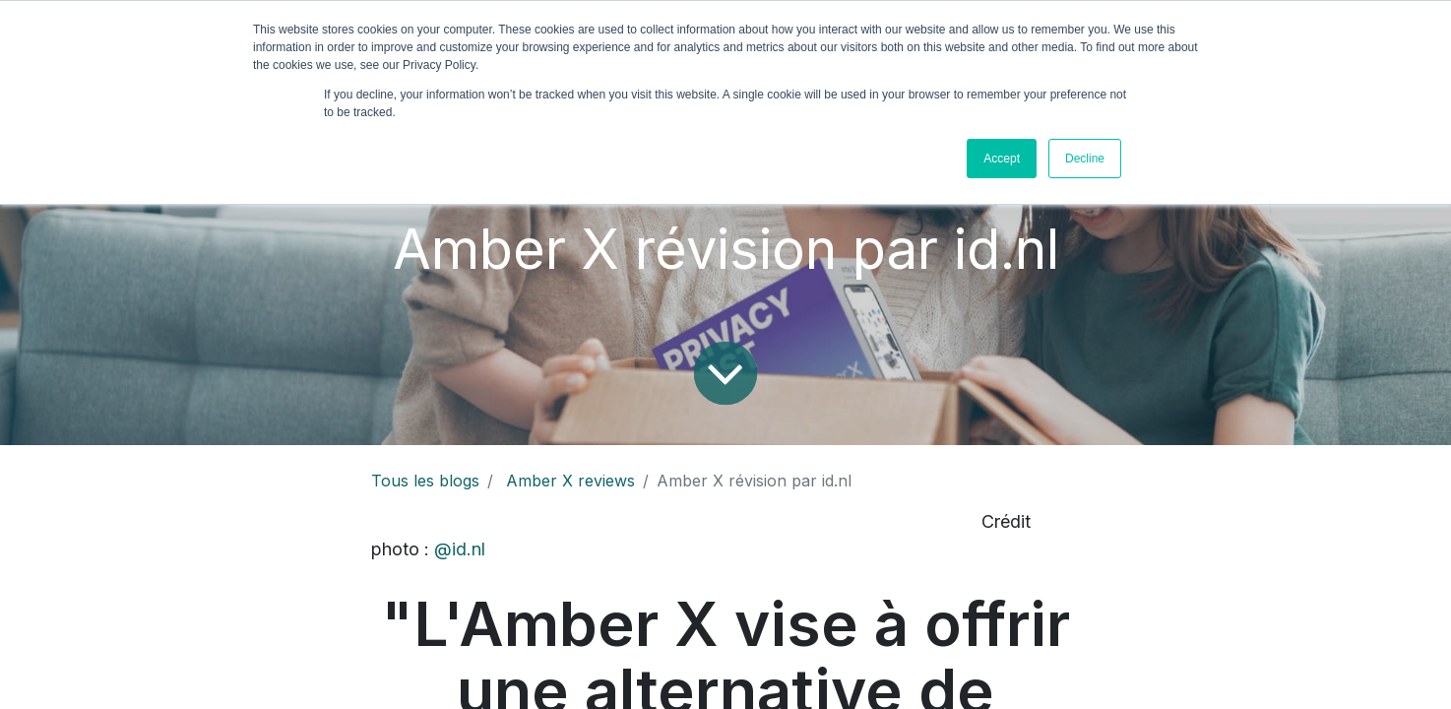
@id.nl (459, 549)
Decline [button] (1084, 158)
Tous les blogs (425, 480)
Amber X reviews (570, 480)
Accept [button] (1001, 158)
